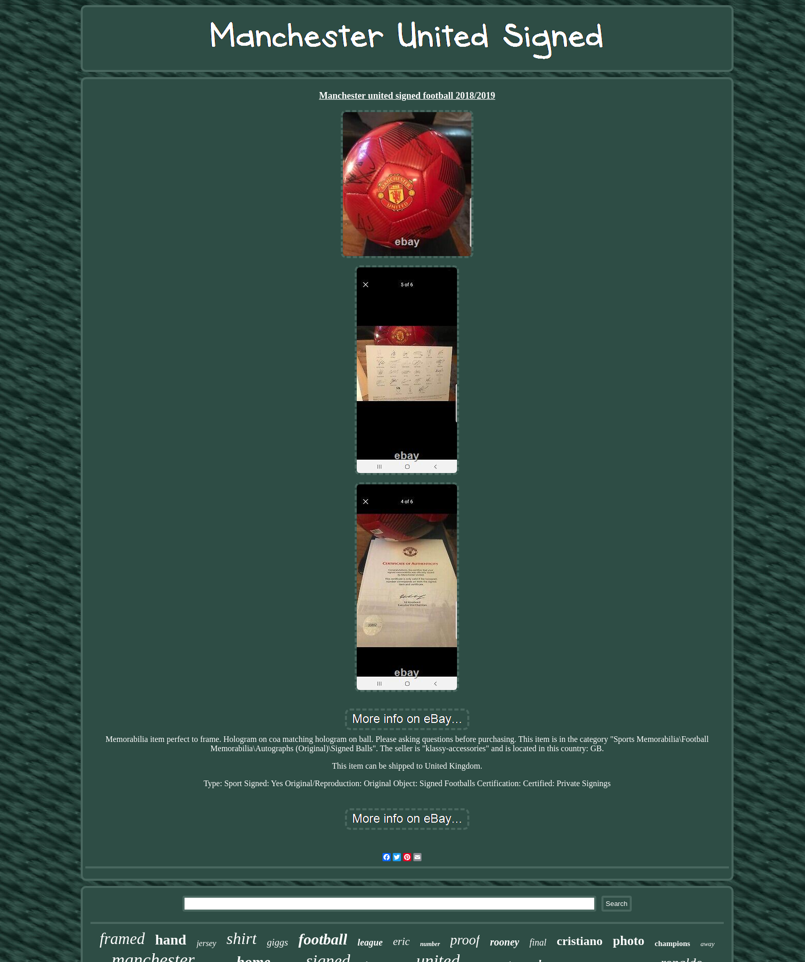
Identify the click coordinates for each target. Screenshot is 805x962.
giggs (277, 942)
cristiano (579, 941)
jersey (206, 943)
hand (171, 940)
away (708, 944)
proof (465, 940)
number (430, 944)
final (537, 942)
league (369, 942)
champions (672, 943)
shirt (242, 938)
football (322, 939)
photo (628, 941)
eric (401, 941)
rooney (504, 942)
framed (122, 939)
